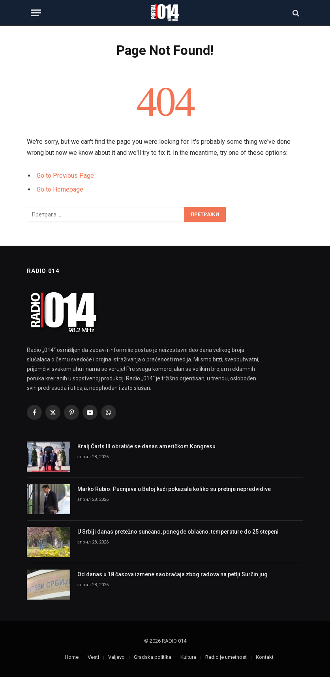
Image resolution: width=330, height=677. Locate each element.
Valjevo (116, 657)
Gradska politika (152, 657)
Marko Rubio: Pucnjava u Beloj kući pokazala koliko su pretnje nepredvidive (174, 489)
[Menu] (36, 13)
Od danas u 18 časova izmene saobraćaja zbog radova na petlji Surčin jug (172, 574)
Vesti (93, 657)
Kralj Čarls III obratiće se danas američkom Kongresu (146, 446)
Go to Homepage (60, 189)
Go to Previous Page (65, 175)
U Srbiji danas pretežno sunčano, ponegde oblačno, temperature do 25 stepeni (178, 531)
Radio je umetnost (226, 657)
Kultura (188, 657)
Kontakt (265, 657)
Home (72, 657)
